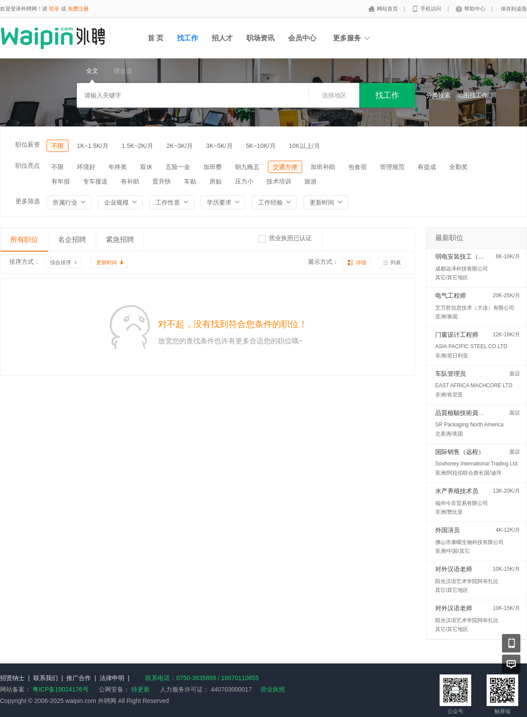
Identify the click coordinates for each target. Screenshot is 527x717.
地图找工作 (472, 95)
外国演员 (447, 529)
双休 (146, 166)
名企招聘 (72, 239)
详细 (361, 262)
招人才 (222, 38)
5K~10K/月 (261, 145)
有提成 (427, 166)
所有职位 (24, 239)
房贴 (215, 181)
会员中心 (302, 38)
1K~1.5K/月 (92, 145)
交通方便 (285, 166)
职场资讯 (260, 38)
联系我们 (45, 677)
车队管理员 (450, 373)
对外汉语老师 (453, 569)
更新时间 (106, 262)
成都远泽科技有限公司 (461, 269)
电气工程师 (450, 295)
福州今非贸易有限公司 (461, 503)
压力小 (244, 181)
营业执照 (272, 689)
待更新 (140, 689)
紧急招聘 (120, 239)
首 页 (155, 38)
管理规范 (392, 166)
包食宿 (357, 166)
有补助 (130, 181)
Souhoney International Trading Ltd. (477, 464)
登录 (54, 9)
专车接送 (95, 181)
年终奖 (117, 166)
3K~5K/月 (219, 145)
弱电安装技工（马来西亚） (472, 256)
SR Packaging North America (469, 425)
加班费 (212, 166)
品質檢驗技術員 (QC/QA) (469, 412)
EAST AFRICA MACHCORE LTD (474, 385)
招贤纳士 (12, 677)
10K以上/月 (304, 145)
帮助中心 (475, 9)
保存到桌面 (514, 9)
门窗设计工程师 (456, 334)
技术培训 (279, 181)
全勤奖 (458, 166)
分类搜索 (438, 95)
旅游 (310, 181)
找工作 (187, 38)
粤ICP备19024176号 (60, 689)
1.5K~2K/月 (137, 145)
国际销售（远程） (459, 451)
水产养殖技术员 (456, 490)
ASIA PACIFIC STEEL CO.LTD (471, 346)
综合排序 (60, 262)
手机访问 (431, 9)
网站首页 (388, 9)
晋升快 (161, 181)
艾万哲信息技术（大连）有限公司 (474, 308)
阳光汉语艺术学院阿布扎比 (466, 581)
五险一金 (178, 166)
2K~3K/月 (179, 145)
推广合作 (78, 677)
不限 (57, 145)
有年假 (60, 181)
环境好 (86, 166)
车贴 (190, 181)
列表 (395, 262)
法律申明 (112, 677)
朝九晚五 (247, 166)
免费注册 (78, 9)
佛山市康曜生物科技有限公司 (469, 542)
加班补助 (322, 166)
